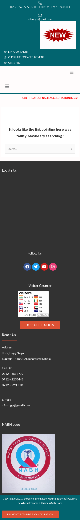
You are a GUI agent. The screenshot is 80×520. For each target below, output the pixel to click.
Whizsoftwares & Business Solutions (41, 502)
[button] (40, 85)
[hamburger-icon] (72, 72)
